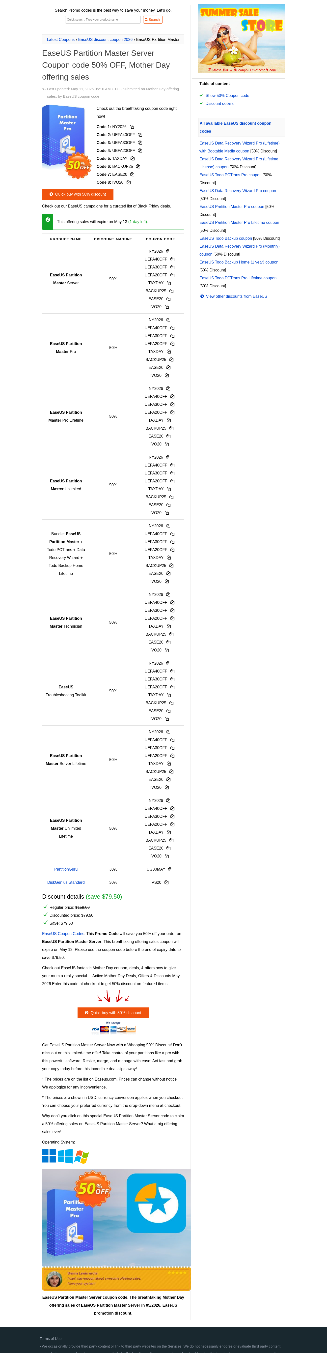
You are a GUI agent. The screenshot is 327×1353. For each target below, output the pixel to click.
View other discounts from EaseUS (233, 296)
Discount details (220, 103)
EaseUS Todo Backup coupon (225, 238)
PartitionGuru (66, 869)
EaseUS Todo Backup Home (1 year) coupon (238, 262)
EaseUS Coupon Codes (63, 934)
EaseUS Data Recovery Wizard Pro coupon (237, 191)
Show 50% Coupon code (227, 95)
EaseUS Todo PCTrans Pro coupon (230, 175)
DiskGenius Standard (66, 882)
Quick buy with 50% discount (77, 194)
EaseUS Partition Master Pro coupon (231, 207)
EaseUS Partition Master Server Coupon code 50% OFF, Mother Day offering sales (106, 65)
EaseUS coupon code (81, 96)
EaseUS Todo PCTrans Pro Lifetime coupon (237, 278)
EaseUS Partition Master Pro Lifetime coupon (239, 222)
